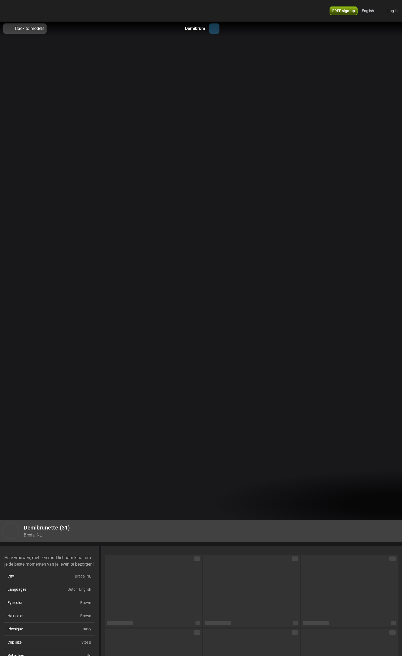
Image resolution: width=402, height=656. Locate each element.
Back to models (24, 28)
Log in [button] (392, 11)
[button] (344, 10)
